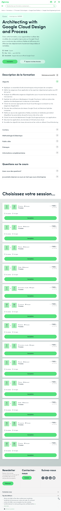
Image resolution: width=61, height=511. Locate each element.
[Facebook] (42, 477)
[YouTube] (53, 477)
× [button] (59, 499)
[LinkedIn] (50, 477)
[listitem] (30, 81)
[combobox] (59, 498)
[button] (21, 509)
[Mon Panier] (59, 2)
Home (3, 10)
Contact (26, 478)
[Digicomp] (5, 2)
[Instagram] (46, 477)
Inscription (10, 61)
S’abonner (8, 483)
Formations (9, 10)
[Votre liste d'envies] (55, 2)
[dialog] (30, 503)
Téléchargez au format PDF (48, 75)
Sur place (8, 213)
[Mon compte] (51, 2)
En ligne (16, 213)
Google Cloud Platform (35, 10)
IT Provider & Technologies (20, 10)
